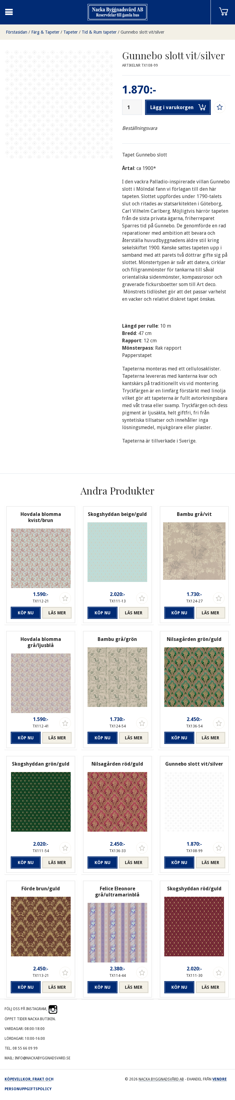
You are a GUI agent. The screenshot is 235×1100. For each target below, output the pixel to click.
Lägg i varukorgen (178, 107)
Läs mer (57, 612)
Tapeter (70, 32)
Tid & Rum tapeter (99, 32)
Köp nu (26, 612)
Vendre (219, 1079)
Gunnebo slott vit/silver (142, 32)
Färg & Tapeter (45, 32)
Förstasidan (16, 32)
